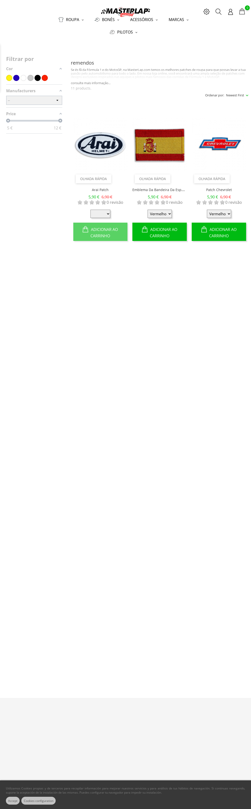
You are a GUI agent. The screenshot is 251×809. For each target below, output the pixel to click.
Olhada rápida (93, 175)
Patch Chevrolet (219, 186)
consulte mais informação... (91, 80)
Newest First (235, 92)
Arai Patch (100, 186)
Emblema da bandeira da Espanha (161, 186)
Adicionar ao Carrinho (100, 228)
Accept (14, 801)
